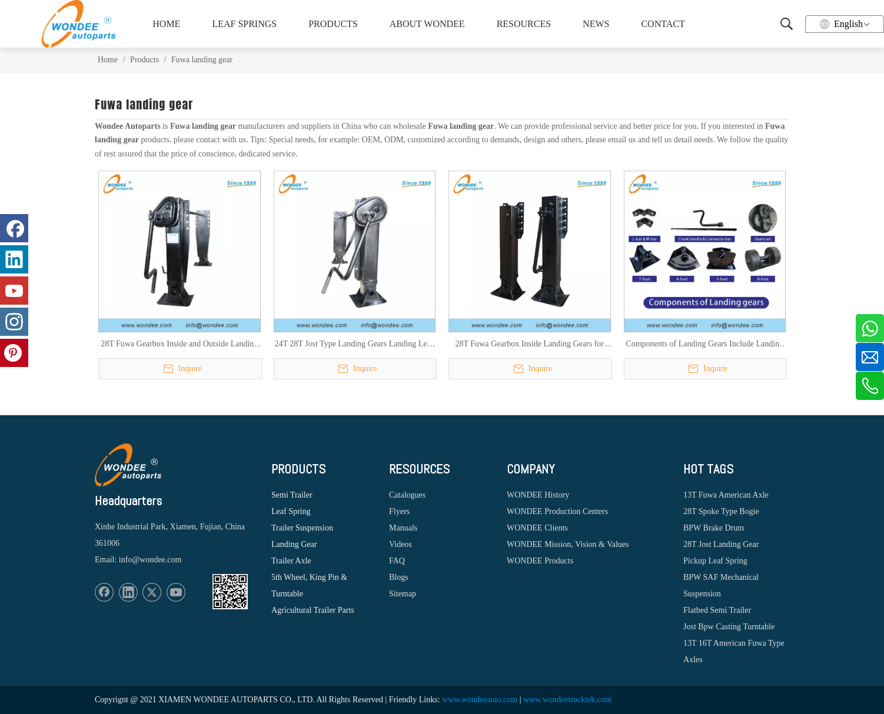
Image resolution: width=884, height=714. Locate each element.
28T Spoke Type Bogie (721, 511)
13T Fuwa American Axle (726, 495)
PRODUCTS (333, 24)
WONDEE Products (540, 560)
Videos (400, 544)
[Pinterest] (14, 353)
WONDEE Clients (537, 527)
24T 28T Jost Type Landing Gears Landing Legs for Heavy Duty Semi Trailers (354, 344)
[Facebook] (104, 592)
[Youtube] (176, 592)
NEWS (596, 24)
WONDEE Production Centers (557, 511)
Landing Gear (294, 544)
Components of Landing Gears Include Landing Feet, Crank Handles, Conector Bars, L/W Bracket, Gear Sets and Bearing (704, 344)
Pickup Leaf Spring (715, 560)
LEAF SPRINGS (244, 24)
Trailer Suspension (302, 527)
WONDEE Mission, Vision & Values (568, 544)
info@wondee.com (150, 559)
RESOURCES (524, 24)
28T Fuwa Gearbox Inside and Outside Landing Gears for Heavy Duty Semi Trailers (179, 344)
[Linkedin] (128, 592)
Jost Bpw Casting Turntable (729, 626)
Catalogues (407, 495)
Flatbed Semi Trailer (717, 610)
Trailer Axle (291, 560)
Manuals (403, 527)
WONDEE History (538, 495)
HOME (166, 24)
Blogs (398, 577)
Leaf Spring (290, 511)
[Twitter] (151, 592)
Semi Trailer (292, 495)
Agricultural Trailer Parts (312, 610)
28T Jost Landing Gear (721, 544)
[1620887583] (230, 591)
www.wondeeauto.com (479, 699)
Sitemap (402, 593)
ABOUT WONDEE (427, 24)
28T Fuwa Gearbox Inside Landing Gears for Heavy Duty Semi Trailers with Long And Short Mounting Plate (529, 344)
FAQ (397, 560)
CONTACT (662, 24)
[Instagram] (14, 322)
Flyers (399, 511)
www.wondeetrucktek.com (567, 699)
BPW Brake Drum (713, 527)
